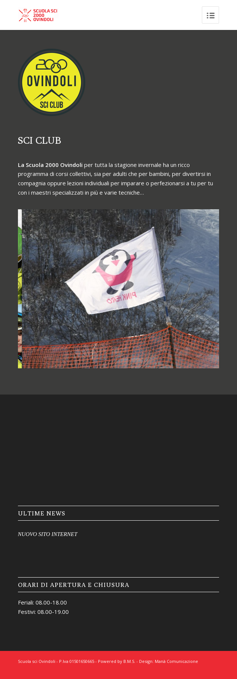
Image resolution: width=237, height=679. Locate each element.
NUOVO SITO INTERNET (47, 534)
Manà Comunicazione (176, 661)
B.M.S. (129, 661)
